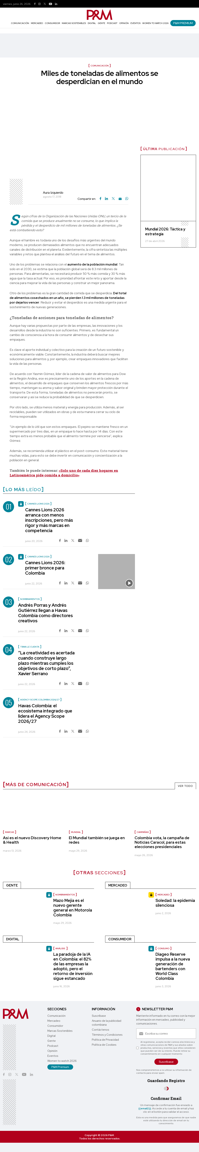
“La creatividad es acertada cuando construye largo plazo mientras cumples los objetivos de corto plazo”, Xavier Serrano (46, 663)
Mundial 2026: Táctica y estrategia (165, 231)
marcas (9, 832)
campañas (143, 832)
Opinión (124, 23)
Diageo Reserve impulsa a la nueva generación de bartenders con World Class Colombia (172, 966)
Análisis (60, 948)
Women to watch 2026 (155, 23)
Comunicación (20, 23)
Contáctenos (100, 1030)
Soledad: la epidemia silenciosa (175, 903)
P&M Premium (183, 23)
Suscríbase (99, 1016)
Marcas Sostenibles (74, 23)
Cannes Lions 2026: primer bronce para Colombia (45, 568)
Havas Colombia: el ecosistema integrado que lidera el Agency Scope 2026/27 (45, 713)
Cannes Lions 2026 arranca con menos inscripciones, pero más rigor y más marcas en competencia (49, 520)
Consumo (163, 948)
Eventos (136, 23)
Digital (92, 23)
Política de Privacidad (105, 1040)
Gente (101, 23)
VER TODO (185, 786)
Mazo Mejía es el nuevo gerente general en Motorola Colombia (72, 908)
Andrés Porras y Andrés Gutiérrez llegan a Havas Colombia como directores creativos (45, 613)
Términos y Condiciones (107, 1035)
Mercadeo (37, 23)
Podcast (112, 23)
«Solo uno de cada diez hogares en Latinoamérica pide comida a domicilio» (64, 472)
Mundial (76, 832)
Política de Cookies (104, 1045)
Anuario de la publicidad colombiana (106, 1023)
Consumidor (52, 23)
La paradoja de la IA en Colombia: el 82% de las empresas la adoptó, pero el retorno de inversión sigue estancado (73, 966)
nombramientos (65, 894)
